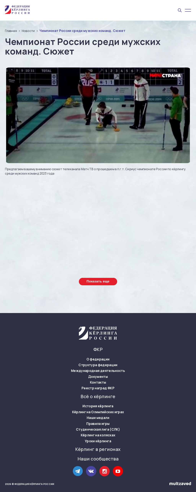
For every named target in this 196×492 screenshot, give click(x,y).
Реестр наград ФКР (98, 388)
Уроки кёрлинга (98, 441)
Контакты (98, 382)
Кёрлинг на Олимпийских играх (98, 412)
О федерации (98, 359)
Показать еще (98, 281)
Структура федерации (97, 365)
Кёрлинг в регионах (98, 449)
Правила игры (97, 423)
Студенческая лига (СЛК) (98, 429)
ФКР (98, 349)
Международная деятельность (98, 370)
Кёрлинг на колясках (98, 435)
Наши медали (98, 418)
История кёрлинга (97, 406)
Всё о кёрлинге (98, 396)
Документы (98, 376)
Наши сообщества (98, 458)
